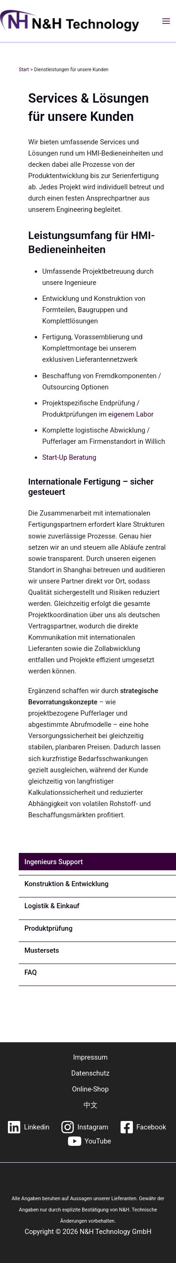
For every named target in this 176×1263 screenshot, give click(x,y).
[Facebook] (143, 1127)
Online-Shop (90, 1089)
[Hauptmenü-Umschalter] (166, 21)
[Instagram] (84, 1127)
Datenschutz (90, 1073)
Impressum (90, 1057)
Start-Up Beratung (69, 457)
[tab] (53, 861)
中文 (91, 1105)
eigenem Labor (131, 414)
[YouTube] (89, 1141)
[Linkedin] (28, 1127)
